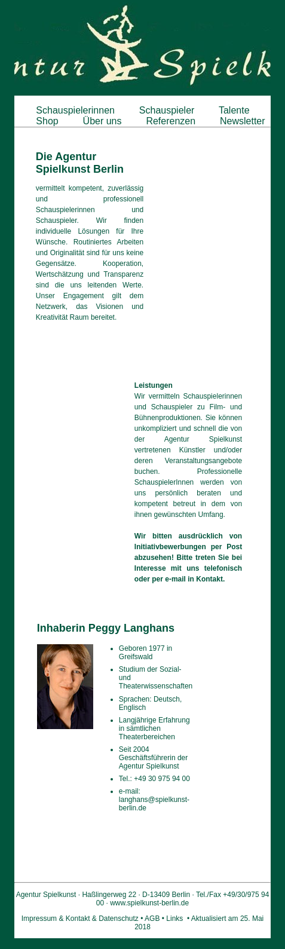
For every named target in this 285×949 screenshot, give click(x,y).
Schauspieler (166, 110)
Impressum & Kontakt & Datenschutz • (83, 918)
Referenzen (170, 121)
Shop (47, 121)
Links (174, 918)
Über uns (102, 121)
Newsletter (242, 121)
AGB (152, 918)
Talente (234, 110)
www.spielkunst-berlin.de (149, 903)
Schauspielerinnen (75, 110)
